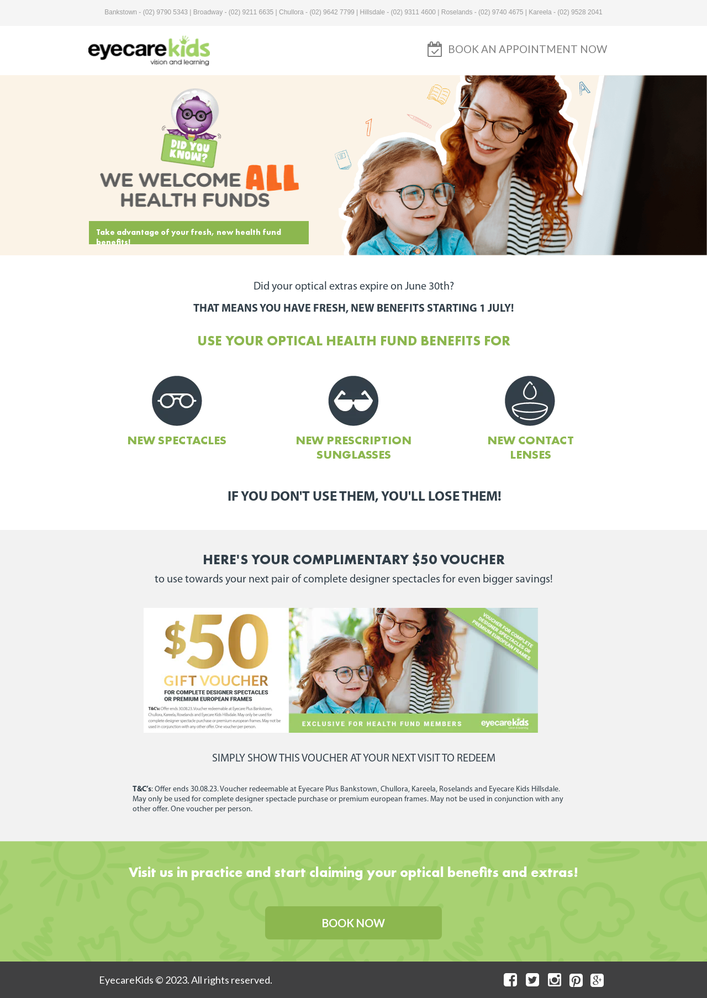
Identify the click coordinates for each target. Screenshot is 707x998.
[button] (527, 49)
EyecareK (120, 980)
